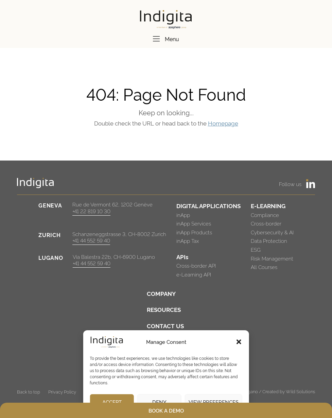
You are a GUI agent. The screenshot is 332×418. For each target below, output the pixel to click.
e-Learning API (193, 274)
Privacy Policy (62, 391)
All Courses (264, 266)
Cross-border (266, 223)
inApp (183, 214)
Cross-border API (196, 265)
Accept (112, 401)
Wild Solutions (300, 391)
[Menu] (156, 38)
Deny (159, 401)
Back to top (28, 391)
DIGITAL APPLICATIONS (208, 206)
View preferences (214, 401)
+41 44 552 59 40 (91, 240)
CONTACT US (165, 326)
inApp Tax (187, 240)
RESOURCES (164, 309)
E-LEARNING (268, 206)
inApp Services (193, 223)
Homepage (223, 123)
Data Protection (269, 240)
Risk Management (272, 258)
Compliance (265, 214)
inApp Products (194, 232)
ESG (256, 249)
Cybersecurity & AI (272, 232)
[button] (238, 341)
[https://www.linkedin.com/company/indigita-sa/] (310, 183)
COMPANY (161, 293)
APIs (182, 257)
